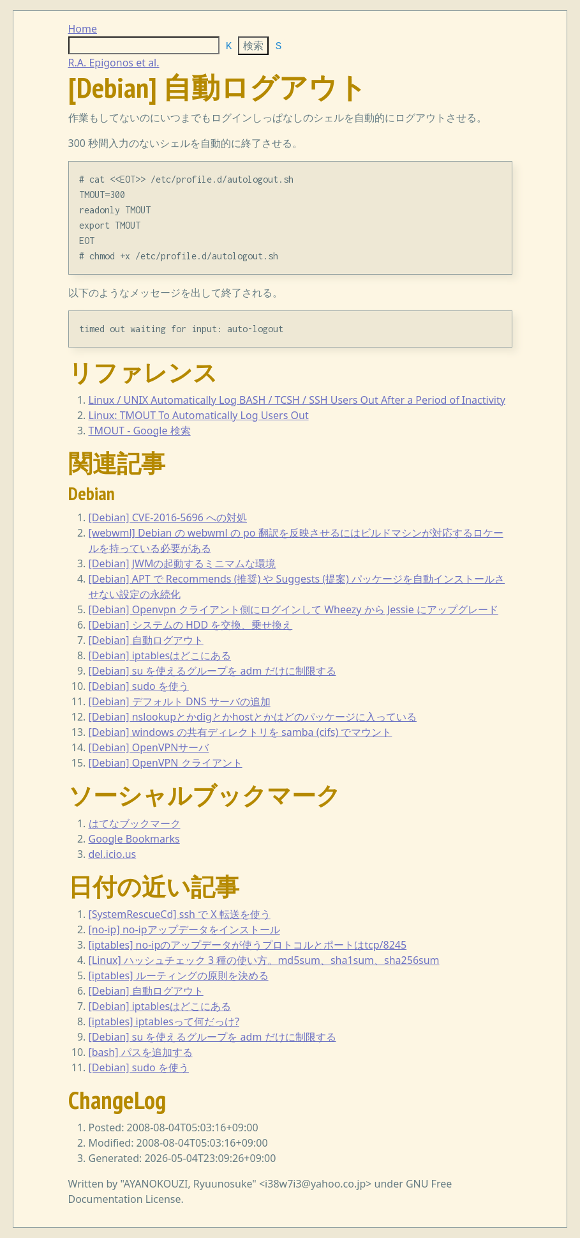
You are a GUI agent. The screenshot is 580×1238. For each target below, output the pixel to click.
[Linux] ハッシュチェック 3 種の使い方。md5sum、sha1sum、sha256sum (264, 960)
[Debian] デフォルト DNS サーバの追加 (180, 701)
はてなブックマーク (135, 823)
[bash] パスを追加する (141, 1052)
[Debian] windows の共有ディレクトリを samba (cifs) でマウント (240, 732)
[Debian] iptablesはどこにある (160, 655)
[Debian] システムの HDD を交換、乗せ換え (191, 625)
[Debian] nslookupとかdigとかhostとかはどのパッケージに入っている (253, 717)
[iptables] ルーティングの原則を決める (179, 975)
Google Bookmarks (134, 839)
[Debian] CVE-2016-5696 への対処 (168, 517)
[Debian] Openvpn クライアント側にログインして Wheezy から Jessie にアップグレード (293, 609)
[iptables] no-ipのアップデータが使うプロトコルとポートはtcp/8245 (248, 945)
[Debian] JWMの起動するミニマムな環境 (182, 563)
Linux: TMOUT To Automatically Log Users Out (199, 415)
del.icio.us (113, 854)
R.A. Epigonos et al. (114, 63)
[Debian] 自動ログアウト (146, 640)
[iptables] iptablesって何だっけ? (164, 1021)
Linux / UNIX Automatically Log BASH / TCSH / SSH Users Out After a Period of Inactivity (297, 400)
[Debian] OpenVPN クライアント (165, 763)
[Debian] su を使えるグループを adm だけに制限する (212, 671)
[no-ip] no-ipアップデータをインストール (184, 929)
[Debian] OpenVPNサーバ (149, 747)
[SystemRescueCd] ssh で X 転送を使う (180, 914)
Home (83, 29)
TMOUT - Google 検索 (140, 431)
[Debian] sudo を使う (139, 686)
